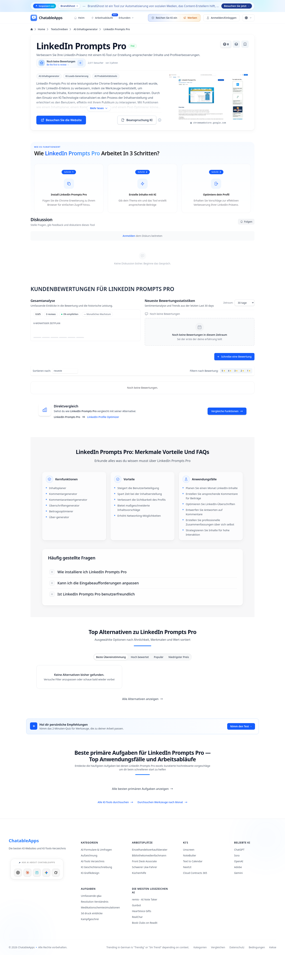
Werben (190, 18)
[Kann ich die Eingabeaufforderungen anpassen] (142, 583)
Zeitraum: (228, 302)
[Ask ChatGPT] (18, 873)
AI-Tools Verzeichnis (93, 861)
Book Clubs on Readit (144, 922)
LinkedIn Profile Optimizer (103, 417)
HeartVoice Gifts (141, 911)
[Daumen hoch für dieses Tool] (225, 44)
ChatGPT (239, 849)
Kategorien (200, 947)
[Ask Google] (46, 873)
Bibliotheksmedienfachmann (149, 855)
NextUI (187, 867)
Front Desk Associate (144, 861)
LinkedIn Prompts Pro (116, 29)
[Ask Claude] (27, 873)
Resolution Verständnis (94, 901)
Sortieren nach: (42, 370)
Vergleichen (218, 947)
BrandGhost (69, 6)
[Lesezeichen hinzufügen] (245, 44)
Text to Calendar (192, 861)
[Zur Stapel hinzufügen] (236, 44)
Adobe (238, 867)
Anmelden (129, 236)
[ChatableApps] (46, 18)
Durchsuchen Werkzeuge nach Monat (162, 802)
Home (40, 29)
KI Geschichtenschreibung (96, 867)
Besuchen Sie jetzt (237, 6)
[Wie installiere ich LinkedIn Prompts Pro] (142, 572)
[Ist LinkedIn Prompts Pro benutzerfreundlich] (142, 594)
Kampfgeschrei (90, 919)
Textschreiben (61, 29)
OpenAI (238, 861)
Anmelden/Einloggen (221, 17)
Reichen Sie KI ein (164, 18)
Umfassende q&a (91, 896)
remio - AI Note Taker (144, 899)
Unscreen (188, 849)
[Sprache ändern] (248, 17)
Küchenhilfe (139, 873)
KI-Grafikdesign (90, 873)
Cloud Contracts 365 (195, 873)
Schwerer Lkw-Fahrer (144, 867)
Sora (237, 855)
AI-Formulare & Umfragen (96, 849)
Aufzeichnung (89, 855)
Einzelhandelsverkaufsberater (149, 849)
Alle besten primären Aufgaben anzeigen (142, 789)
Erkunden (126, 17)
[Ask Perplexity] (37, 873)
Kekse (272, 947)
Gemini (238, 873)
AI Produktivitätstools (106, 76)
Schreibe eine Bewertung (234, 356)
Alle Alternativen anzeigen (142, 699)
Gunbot (136, 905)
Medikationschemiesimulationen (100, 907)
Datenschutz (236, 947)
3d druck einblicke (92, 913)
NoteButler (189, 855)
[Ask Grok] (56, 873)
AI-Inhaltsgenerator (87, 29)
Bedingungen (257, 947)
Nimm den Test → (241, 726)
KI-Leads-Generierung (76, 76)
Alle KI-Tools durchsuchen (115, 802)
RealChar (137, 917)
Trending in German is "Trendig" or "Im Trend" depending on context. (148, 947)
